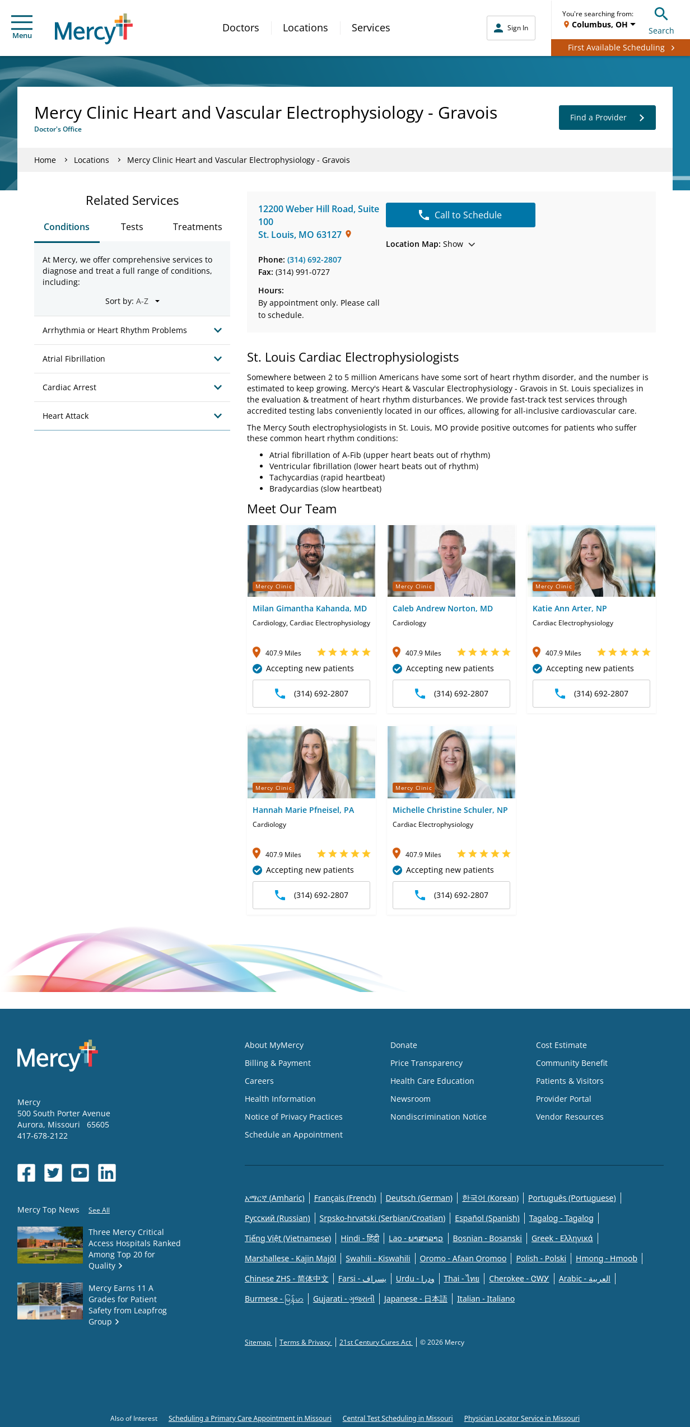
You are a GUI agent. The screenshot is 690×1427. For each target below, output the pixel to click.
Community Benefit (572, 1063)
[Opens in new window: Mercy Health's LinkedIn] (107, 1173)
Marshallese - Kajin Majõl (290, 1258)
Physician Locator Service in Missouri (522, 1418)
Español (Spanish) (487, 1218)
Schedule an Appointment (294, 1134)
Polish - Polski (541, 1258)
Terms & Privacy (305, 1342)
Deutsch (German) (419, 1197)
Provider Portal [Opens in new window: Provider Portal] (563, 1098)
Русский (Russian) (277, 1218)
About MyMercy (274, 1045)
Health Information (280, 1098)
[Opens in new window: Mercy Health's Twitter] (53, 1173)
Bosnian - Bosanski (487, 1238)
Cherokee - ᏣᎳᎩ (519, 1278)
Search (661, 19)
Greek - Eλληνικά (562, 1238)
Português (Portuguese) (572, 1197)
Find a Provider (607, 117)
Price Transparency (426, 1063)
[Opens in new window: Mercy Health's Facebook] (26, 1173)
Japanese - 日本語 (415, 1298)
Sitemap (258, 1342)
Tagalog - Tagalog (561, 1218)
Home (45, 160)
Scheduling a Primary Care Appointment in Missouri (250, 1418)
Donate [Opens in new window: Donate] (403, 1045)
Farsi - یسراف (362, 1278)
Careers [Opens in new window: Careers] (259, 1080)
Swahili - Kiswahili (378, 1258)
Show (430, 243)
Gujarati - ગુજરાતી (344, 1298)
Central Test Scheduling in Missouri (398, 1418)
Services (371, 27)
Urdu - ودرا (415, 1278)
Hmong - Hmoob (606, 1258)
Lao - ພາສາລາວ (416, 1238)
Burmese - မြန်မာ (274, 1298)
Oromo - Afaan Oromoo (463, 1258)
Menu (21, 27)
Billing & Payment (278, 1063)
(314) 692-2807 (314, 259)
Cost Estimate (561, 1045)
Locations (305, 27)
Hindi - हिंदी (360, 1238)
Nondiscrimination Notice (438, 1116)
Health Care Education (432, 1080)
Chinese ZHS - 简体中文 (287, 1278)
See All (99, 1210)
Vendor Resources (570, 1116)
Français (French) (345, 1197)
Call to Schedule (460, 215)
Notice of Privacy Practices (294, 1116)
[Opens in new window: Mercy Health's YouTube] (80, 1173)
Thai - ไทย (462, 1278)
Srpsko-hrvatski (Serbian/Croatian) (383, 1218)
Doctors (240, 27)
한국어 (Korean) (490, 1197)
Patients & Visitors (570, 1080)
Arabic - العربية (584, 1278)
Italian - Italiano (486, 1298)
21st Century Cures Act (376, 1342)
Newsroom (410, 1098)
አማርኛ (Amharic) (275, 1197)
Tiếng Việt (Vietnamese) (288, 1238)
